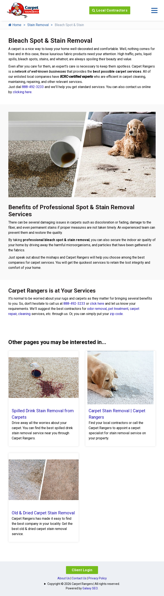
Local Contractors (110, 10)
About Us (63, 578)
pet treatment (118, 309)
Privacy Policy (97, 578)
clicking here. (22, 92)
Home (14, 25)
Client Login (82, 570)
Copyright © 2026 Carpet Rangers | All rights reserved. (83, 584)
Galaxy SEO (90, 588)
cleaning (24, 314)
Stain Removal (38, 25)
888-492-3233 (33, 87)
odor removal (97, 309)
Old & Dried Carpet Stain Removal (43, 512)
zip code (116, 314)
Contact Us (79, 578)
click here (97, 304)
